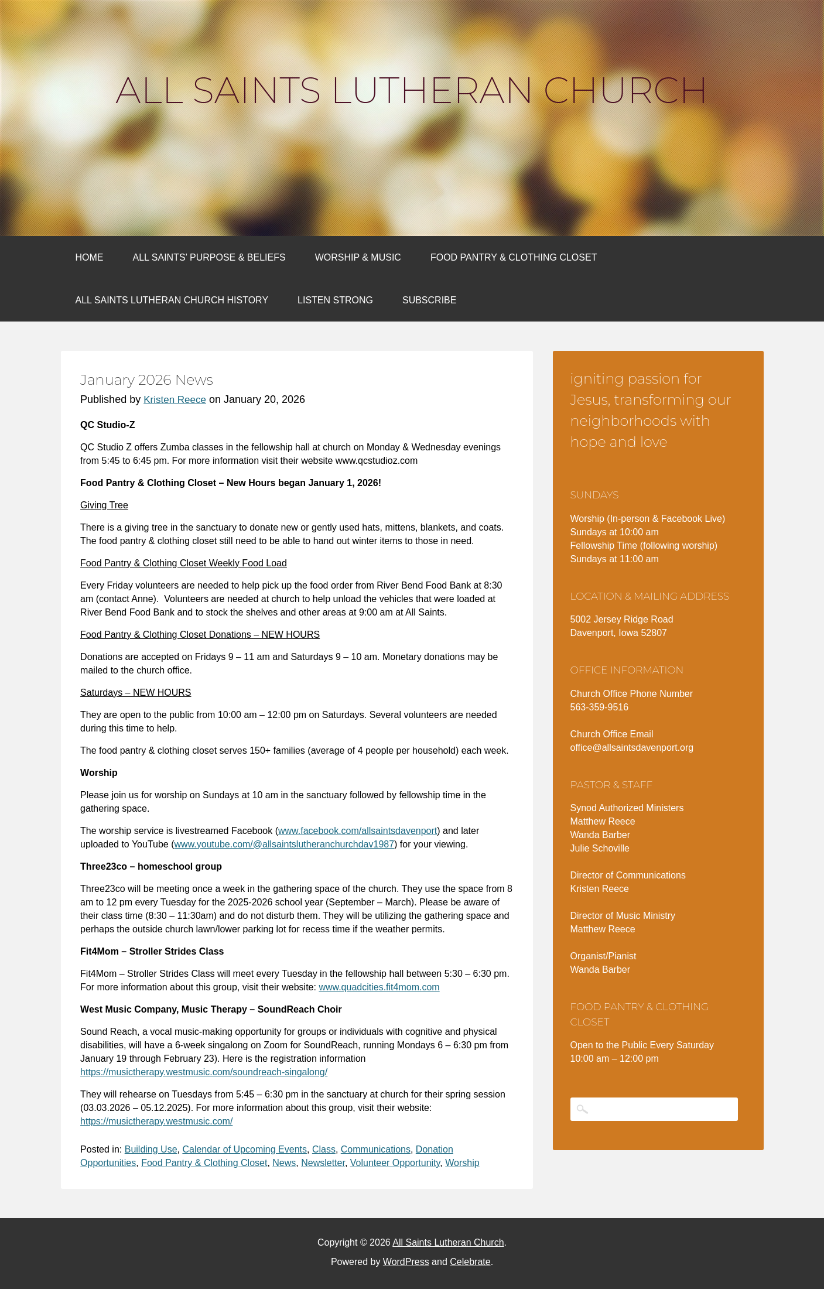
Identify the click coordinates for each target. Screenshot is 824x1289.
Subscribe (429, 300)
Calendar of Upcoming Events (244, 1149)
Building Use (151, 1149)
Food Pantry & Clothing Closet (513, 257)
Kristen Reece (174, 399)
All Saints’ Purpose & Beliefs (209, 257)
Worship (462, 1163)
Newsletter (323, 1163)
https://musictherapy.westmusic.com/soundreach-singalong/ (203, 1072)
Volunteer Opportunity (395, 1163)
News (284, 1163)
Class (324, 1149)
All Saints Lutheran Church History (172, 300)
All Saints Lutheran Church (411, 90)
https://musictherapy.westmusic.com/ (156, 1121)
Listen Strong (335, 300)
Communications (376, 1149)
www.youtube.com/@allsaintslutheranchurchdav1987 (285, 844)
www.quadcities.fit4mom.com (379, 987)
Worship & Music (358, 257)
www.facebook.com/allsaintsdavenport (357, 831)
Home (90, 257)
